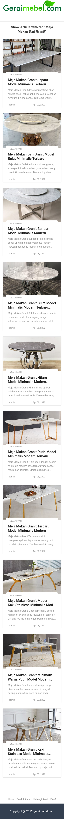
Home (11, 799)
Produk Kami (24, 799)
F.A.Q (53, 799)
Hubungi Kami (40, 799)
